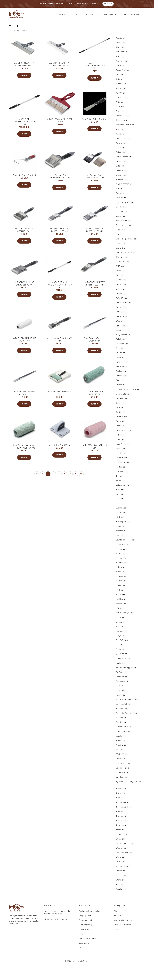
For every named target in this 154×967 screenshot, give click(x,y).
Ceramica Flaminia (125, 254)
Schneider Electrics (126, 715)
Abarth (120, 40)
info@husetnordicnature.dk (55, 921)
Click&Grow (123, 263)
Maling (81, 935)
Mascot (121, 560)
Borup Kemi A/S (125, 204)
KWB (120, 537)
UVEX (120, 840)
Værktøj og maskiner (88, 940)
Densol (121, 295)
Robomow (122, 683)
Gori (119, 409)
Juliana (121, 509)
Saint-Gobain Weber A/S (128, 701)
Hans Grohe (123, 446)
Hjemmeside (14, 32)
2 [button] (53, 475)
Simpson (121, 719)
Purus (120, 651)
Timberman (122, 804)
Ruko (120, 687)
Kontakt (117, 917)
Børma (120, 195)
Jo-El (120, 505)
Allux (120, 108)
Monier (121, 587)
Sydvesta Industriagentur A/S (128, 784)
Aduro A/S (122, 72)
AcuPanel (122, 62)
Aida (120, 81)
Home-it (122, 459)
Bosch (121, 208)
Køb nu (24, 77)
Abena (121, 44)
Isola (120, 496)
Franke (120, 386)
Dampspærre (91, 15)
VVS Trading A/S (125, 845)
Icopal (120, 482)
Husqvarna (122, 473)
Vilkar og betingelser (123, 922)
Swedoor (122, 778)
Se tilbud (108, 4)
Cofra (120, 272)
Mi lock (120, 569)
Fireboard (122, 368)
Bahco (121, 154)
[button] (75, 475)
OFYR (120, 619)
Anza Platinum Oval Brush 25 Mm (59, 341)
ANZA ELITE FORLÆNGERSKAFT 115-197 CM (94, 67)
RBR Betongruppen (126, 669)
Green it (121, 418)
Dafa (120, 277)
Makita (121, 550)
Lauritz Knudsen (125, 541)
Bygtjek (120, 231)
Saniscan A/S (123, 706)
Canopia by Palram (126, 240)
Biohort (121, 176)
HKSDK (121, 455)
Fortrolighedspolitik (122, 926)
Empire (120, 354)
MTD (120, 592)
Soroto (121, 738)
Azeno (120, 149)
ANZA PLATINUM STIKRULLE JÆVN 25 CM (94, 394)
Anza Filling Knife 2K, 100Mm (94, 121)
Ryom (120, 696)
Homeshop (123, 464)
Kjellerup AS (123, 523)
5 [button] (70, 475)
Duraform (121, 318)
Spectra (121, 747)
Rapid (120, 665)
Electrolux (122, 345)
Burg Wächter (124, 227)
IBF (119, 477)
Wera (120, 859)
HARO (121, 450)
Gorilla (120, 414)
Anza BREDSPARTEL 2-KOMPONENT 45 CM (59, 66)
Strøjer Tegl (123, 769)
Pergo (121, 637)
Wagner (121, 849)
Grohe (121, 427)
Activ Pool (122, 53)
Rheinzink (122, 678)
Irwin (120, 491)
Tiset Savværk (124, 809)
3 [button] (59, 475)
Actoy (120, 58)
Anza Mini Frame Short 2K (24, 177)
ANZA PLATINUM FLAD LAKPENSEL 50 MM (94, 231)
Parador (121, 628)
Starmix (120, 760)
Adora (120, 67)
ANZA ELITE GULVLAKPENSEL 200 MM (59, 122)
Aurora (121, 144)
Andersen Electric (125, 126)
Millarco (121, 578)
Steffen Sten (123, 765)
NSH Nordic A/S (125, 614)
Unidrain (122, 836)
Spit (119, 751)
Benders (121, 172)
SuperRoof (122, 774)
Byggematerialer (86, 922)
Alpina (120, 113)
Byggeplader (109, 15)
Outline (120, 623)
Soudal (120, 742)
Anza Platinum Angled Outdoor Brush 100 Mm (59, 178)
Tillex (119, 799)
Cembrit (121, 249)
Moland (121, 582)
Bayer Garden (123, 158)
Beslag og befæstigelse (89, 913)
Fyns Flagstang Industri (127, 391)
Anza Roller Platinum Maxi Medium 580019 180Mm (24, 448)
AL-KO (120, 94)
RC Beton (121, 674)
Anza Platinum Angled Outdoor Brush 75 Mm (94, 178)
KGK (120, 519)
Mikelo (120, 573)
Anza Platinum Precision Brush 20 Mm (24, 394)
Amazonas (122, 117)
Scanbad (122, 710)
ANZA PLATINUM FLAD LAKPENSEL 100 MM (24, 231)
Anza (120, 131)
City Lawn (122, 259)
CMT (120, 268)
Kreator (121, 532)
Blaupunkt (122, 181)
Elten (119, 350)
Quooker (121, 655)
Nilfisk (120, 596)
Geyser (121, 405)
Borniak (121, 199)
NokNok (121, 601)
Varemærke (137, 15)
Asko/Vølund (123, 140)
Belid (120, 167)
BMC (119, 190)
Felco (119, 359)
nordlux (121, 605)
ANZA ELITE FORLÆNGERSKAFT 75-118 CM (24, 123)
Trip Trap (122, 822)
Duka (120, 313)
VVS (80, 949)
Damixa (121, 281)
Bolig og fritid (85, 917)
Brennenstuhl (123, 222)
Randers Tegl (123, 660)
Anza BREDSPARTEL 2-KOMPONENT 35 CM (24, 66)
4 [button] (64, 475)
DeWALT (122, 300)
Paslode (121, 633)
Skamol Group (123, 728)
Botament (122, 213)
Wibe (120, 863)
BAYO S (121, 163)
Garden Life (123, 395)
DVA (119, 322)
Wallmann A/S (124, 854)
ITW (120, 500)
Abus (120, 49)
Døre (76, 15)
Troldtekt (121, 827)
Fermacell (122, 363)
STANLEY (122, 756)
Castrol (121, 245)
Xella (119, 886)
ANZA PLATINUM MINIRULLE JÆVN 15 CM (24, 341)
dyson (120, 332)
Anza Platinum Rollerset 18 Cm (59, 394)
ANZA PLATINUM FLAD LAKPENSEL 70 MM (24, 285)
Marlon (120, 555)
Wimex (121, 872)
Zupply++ (121, 891)
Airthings (121, 85)
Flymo (120, 382)
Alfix (119, 104)
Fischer (121, 373)
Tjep (120, 813)
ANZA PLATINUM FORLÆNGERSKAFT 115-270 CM (59, 286)
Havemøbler (62, 15)
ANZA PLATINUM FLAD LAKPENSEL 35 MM (59, 231)
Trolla (120, 831)
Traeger (121, 818)
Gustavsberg (124, 432)
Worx (120, 881)
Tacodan (121, 790)
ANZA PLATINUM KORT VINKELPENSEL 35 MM (95, 285)
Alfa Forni (122, 99)
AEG (119, 76)
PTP (119, 646)
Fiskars (121, 377)
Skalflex (121, 724)
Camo (120, 236)
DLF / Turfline (123, 304)
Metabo (122, 564)
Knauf (120, 528)
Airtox (120, 90)
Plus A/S (122, 642)
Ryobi (121, 692)
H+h (119, 436)
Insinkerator (123, 487)
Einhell (121, 341)
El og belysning (85, 926)
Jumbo (121, 514)
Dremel (121, 309)
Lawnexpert (122, 546)
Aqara (120, 135)
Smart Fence (123, 733)
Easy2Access (123, 336)
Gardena (122, 400)
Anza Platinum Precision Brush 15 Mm (94, 341)
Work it (121, 877)
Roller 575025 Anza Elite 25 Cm (94, 448)
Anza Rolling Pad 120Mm (59, 447)
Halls (120, 441)
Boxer (120, 217)
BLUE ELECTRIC (124, 186)
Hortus (121, 468)
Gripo (120, 423)
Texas (120, 795)
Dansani (121, 286)
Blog (123, 15)
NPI (119, 610)
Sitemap (117, 931)
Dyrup (121, 327)
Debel (120, 290)
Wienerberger (123, 868)
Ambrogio (122, 122)
